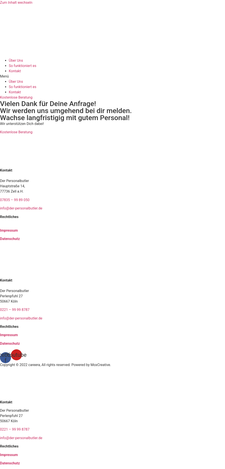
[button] (112, 76)
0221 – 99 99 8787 (15, 310)
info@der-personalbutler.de (21, 208)
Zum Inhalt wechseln (16, 2)
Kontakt (15, 71)
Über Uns (16, 60)
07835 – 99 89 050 (14, 200)
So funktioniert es (22, 66)
